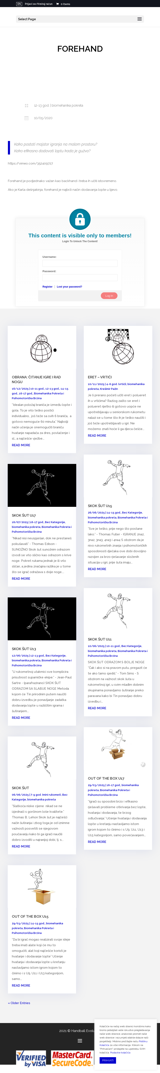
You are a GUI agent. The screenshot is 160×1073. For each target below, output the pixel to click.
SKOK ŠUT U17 (24, 515)
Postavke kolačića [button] (120, 1052)
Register (47, 286)
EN (19, 3)
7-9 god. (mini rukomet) (46, 794)
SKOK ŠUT (20, 788)
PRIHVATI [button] (108, 1060)
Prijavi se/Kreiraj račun (38, 4)
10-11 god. (37, 388)
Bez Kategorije (55, 522)
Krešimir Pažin (109, 388)
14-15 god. (38, 923)
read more (21, 445)
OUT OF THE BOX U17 (106, 778)
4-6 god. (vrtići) (116, 384)
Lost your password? (69, 286)
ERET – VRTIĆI (100, 377)
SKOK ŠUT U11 (100, 639)
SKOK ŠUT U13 (24, 649)
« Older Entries (19, 1003)
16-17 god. (26, 393)
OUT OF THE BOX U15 (30, 916)
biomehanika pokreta (26, 526)
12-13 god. (52, 388)
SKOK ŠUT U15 (100, 506)
